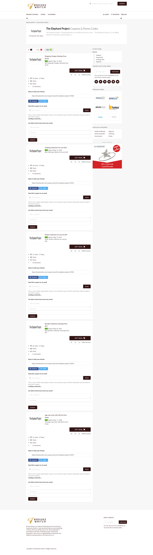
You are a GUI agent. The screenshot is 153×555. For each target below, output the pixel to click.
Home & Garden (100, 134)
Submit (32, 140)
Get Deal (80, 70)
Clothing (111, 134)
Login (124, 14)
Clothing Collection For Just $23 (56, 147)
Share (33, 81)
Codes (39, 50)
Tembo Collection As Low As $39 (56, 235)
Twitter (43, 101)
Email (33, 84)
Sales (49, 50)
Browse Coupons (32, 14)
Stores (43, 14)
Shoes (111, 136)
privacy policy (106, 77)
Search (122, 3)
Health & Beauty (100, 131)
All (30, 50)
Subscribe (115, 71)
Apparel (111, 131)
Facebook (33, 101)
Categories (51, 14)
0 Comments (35, 86)
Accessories (98, 136)
